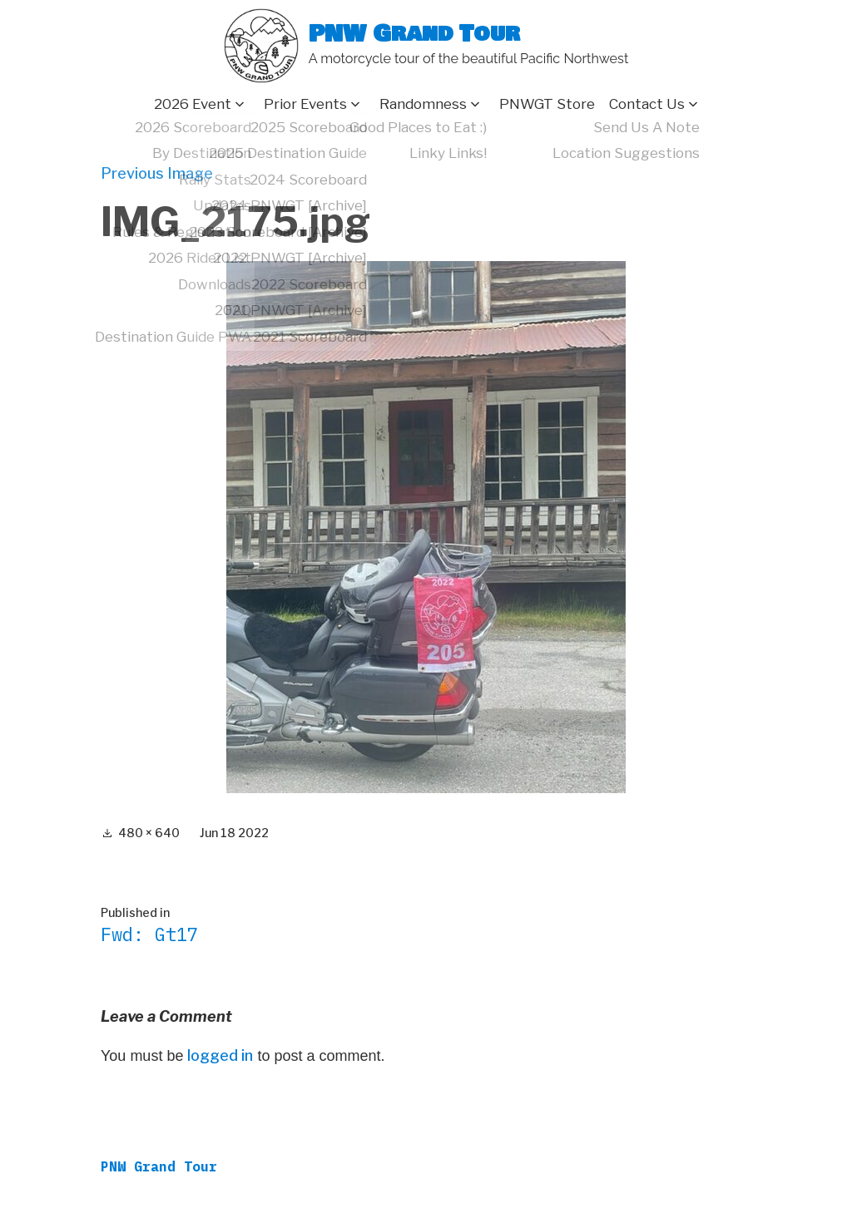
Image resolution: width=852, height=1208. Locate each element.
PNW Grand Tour (414, 34)
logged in (220, 1055)
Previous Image (157, 173)
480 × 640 (149, 833)
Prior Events (305, 104)
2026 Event (192, 104)
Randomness (423, 104)
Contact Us (647, 104)
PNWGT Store (547, 104)
